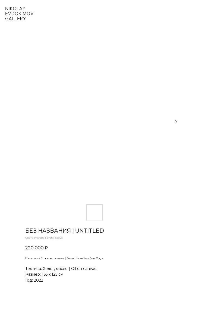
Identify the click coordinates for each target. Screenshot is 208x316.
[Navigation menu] (200, 13)
